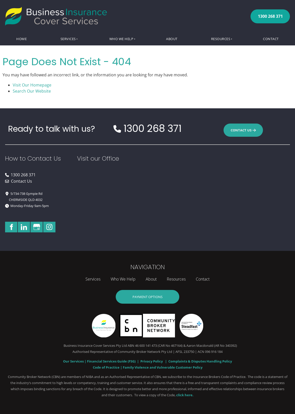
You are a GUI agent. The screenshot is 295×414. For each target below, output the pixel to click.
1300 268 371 (270, 12)
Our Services (73, 361)
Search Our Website (32, 91)
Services (68, 39)
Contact (271, 39)
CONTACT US (243, 126)
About (172, 39)
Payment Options (147, 293)
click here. (185, 395)
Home (21, 39)
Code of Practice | (108, 367)
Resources (220, 39)
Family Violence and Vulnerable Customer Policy (162, 367)
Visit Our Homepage (32, 85)
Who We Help (121, 39)
